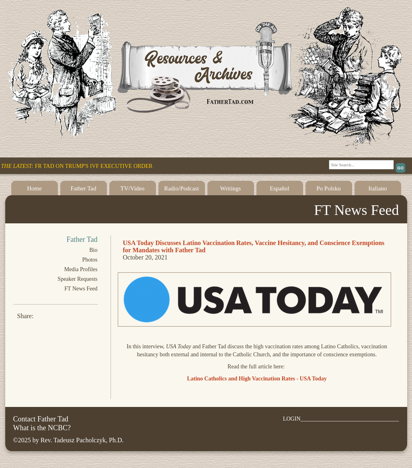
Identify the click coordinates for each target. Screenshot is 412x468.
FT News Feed (80, 289)
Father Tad (83, 188)
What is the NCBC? (42, 428)
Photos (89, 260)
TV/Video (133, 188)
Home (34, 188)
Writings (230, 188)
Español (279, 188)
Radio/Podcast (181, 188)
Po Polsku (328, 188)
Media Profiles (81, 269)
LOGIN (292, 419)
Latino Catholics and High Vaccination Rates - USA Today (257, 379)
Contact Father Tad (40, 419)
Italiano (378, 188)
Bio (93, 250)
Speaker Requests (77, 279)
